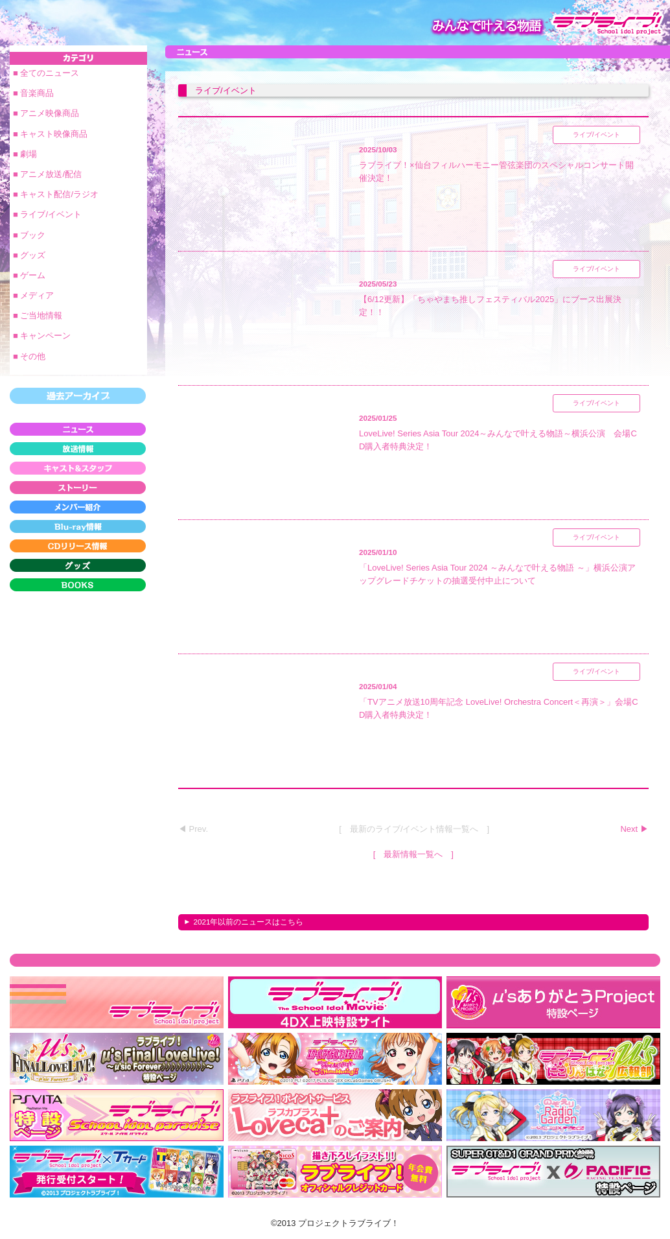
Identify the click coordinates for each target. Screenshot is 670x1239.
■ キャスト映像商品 (50, 134)
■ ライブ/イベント (47, 214)
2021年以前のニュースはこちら (248, 921)
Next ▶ (634, 829)
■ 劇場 (25, 154)
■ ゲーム (29, 275)
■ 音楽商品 (33, 93)
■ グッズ (29, 255)
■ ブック (29, 235)
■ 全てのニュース (46, 73)
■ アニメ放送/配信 (47, 174)
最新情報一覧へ (413, 854)
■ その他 (29, 356)
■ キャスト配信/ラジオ (55, 194)
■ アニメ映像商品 (46, 113)
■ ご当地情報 (37, 315)
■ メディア (33, 295)
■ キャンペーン (42, 335)
